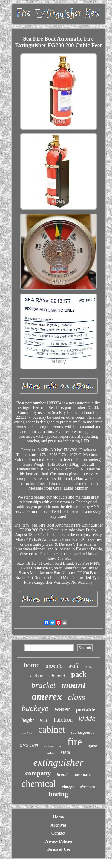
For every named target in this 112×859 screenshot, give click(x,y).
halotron (63, 719)
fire (74, 742)
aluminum (87, 787)
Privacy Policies (58, 841)
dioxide (54, 666)
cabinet (51, 729)
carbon (37, 675)
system (29, 745)
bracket (43, 685)
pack (78, 674)
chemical (39, 783)
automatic (83, 774)
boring (58, 794)
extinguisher (58, 762)
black (44, 721)
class (76, 697)
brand (62, 774)
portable (85, 710)
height (27, 720)
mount (73, 685)
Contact (58, 833)
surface (27, 733)
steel (65, 752)
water (62, 709)
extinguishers (53, 746)
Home (58, 817)
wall (73, 665)
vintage (68, 786)
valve (50, 753)
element (57, 675)
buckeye (35, 708)
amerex (47, 696)
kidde (87, 718)
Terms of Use (58, 849)
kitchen (89, 667)
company (38, 773)
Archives (58, 825)
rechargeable (83, 732)
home (31, 665)
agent (92, 745)
